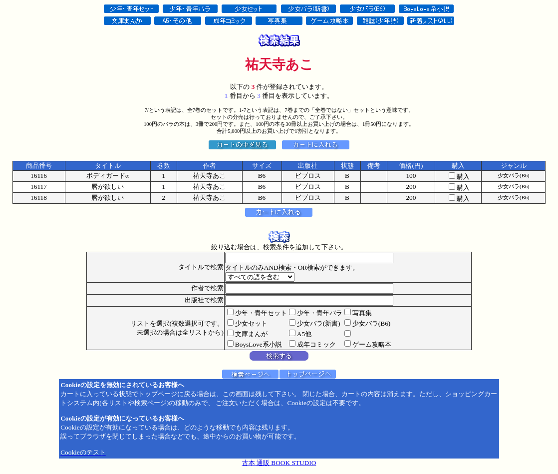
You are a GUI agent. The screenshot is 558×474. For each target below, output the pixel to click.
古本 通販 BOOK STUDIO (279, 463)
